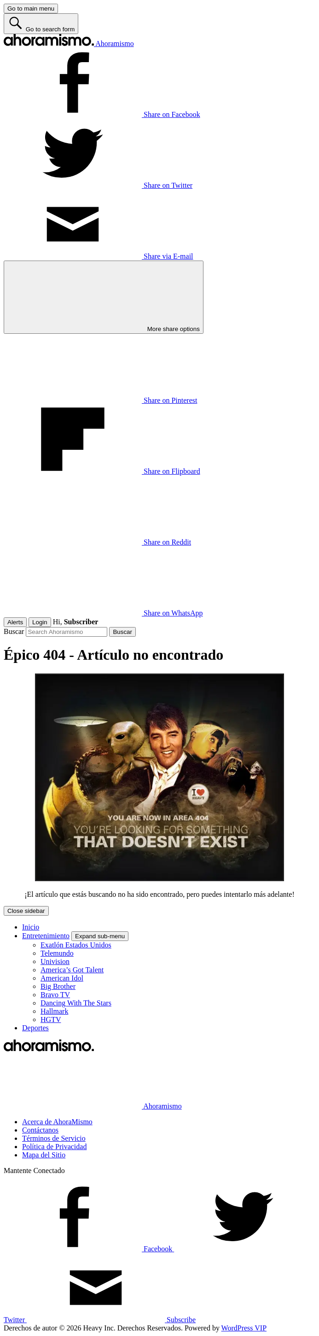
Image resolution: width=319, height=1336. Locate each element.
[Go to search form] (41, 23)
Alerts (15, 622)
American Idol (62, 978)
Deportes (35, 1028)
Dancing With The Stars (76, 1003)
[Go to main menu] (31, 8)
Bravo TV (55, 995)
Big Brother (58, 986)
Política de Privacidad (54, 1146)
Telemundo (57, 953)
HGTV (51, 1019)
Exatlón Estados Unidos (76, 945)
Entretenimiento (46, 936)
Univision (55, 961)
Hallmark (54, 1011)
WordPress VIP (244, 1328)
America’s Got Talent (72, 970)
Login (39, 622)
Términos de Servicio (54, 1138)
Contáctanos (40, 1130)
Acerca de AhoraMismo (57, 1122)
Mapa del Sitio (43, 1155)
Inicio (30, 927)
